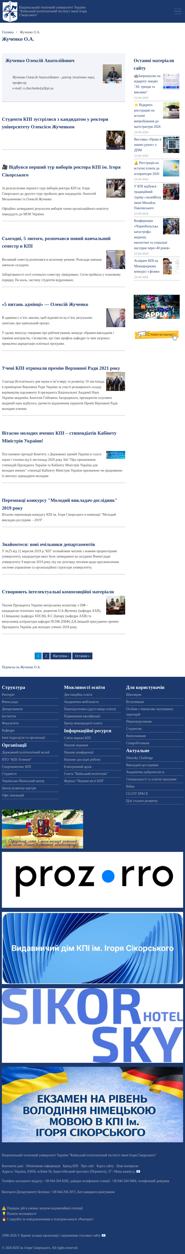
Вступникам (135, 702)
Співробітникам (137, 743)
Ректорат (8, 694)
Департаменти (12, 709)
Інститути (9, 716)
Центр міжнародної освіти (83, 723)
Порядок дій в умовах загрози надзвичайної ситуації (45, 1208)
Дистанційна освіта (78, 694)
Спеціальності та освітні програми (151, 779)
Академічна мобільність (81, 702)
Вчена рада (10, 702)
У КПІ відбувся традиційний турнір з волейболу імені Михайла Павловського (148, 197)
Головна (8, 32)
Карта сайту (105, 1166)
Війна (130, 786)
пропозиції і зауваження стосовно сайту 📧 (74, 1235)
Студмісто (9, 774)
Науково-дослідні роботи (82, 759)
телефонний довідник (153, 1181)
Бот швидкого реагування (96, 1192)
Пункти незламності (21, 1214)
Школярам (133, 694)
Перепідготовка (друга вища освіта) (90, 709)
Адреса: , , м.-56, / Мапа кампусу (68, 1171)
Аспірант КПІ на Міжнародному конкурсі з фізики (146, 266)
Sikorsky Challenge (139, 758)
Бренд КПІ (70, 1166)
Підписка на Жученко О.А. (21, 667)
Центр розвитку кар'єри (19, 788)
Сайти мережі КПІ (77, 738)
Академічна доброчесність (145, 772)
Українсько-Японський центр (23, 781)
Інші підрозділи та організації (23, 737)
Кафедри (8, 730)
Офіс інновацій (13, 795)
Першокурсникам (138, 721)
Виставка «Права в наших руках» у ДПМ (147, 144)
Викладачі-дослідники (142, 765)
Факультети (10, 723)
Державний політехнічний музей (25, 752)
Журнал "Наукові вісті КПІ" (84, 781)
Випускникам (136, 736)
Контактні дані (12, 1166)
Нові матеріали (127, 1166)
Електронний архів (77, 767)
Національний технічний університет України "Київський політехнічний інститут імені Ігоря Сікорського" (53, 11)
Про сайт (87, 1166)
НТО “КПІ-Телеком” (17, 759)
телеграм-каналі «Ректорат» (74, 1219)
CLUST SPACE (137, 793)
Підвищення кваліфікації (82, 716)
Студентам (134, 729)
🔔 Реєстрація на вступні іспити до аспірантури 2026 (146, 168)
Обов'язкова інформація (43, 1166)
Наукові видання (76, 745)
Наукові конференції (79, 752)
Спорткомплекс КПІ (16, 767)
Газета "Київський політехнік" (86, 774)
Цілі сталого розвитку (142, 801)
